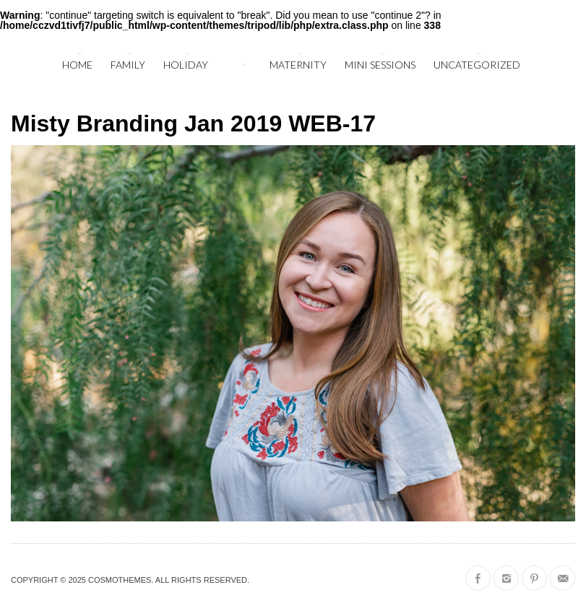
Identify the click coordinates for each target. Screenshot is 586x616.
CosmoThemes (119, 580)
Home (77, 64)
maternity (298, 64)
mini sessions (380, 64)
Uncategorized (477, 64)
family (128, 64)
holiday (185, 64)
